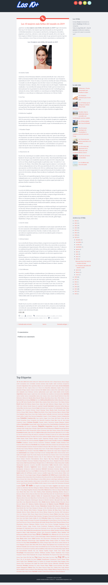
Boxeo (63, 404)
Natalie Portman (35, 508)
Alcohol (61, 388)
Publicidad (27, 531)
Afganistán (25, 388)
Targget (51, 553)
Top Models (28, 562)
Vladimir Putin (57, 570)
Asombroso (51, 396)
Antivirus (36, 394)
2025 (75, 223)
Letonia (18, 485)
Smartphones (50, 547)
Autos (38, 398)
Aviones (52, 398)
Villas (33, 570)
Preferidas (19, 529)
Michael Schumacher (25, 502)
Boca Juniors (43, 404)
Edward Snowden (51, 435)
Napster (28, 508)
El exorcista (24, 437)
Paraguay (45, 518)
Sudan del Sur (51, 551)
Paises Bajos (61, 516)
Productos (51, 529)
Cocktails (48, 416)
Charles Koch (53, 412)
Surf (18, 553)
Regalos (67, 533)
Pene (53, 520)
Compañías (39, 418)
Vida (64, 568)
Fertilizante (45, 449)
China (36, 414)
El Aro (62, 435)
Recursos (48, 533)
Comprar (53, 418)
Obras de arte (35, 514)
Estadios (54, 443)
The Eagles (60, 557)
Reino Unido (26, 535)
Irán (68, 471)
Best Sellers (55, 402)
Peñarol (63, 520)
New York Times (28, 510)
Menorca (19, 500)
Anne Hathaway (29, 394)
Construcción (31, 421)
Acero (28, 386)
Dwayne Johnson (57, 433)
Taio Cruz (35, 553)
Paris (59, 518)
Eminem (57, 439)
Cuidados (67, 424)
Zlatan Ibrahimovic (50, 574)
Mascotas (32, 496)
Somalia (24, 549)
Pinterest (24, 524)
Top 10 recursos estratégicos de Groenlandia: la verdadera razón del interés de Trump (80, 132)
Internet (44, 471)
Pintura (33, 524)
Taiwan (41, 553)
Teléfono (37, 555)
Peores (67, 520)
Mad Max (31, 490)
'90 (19, 384)
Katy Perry (33, 479)
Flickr (40, 451)
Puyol (52, 531)
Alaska (56, 388)
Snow (55, 547)
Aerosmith (19, 388)
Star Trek (50, 549)
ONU (61, 514)
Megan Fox (60, 498)
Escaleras (61, 441)
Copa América (39, 420)
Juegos (30, 477)
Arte (39, 396)
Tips (36, 560)
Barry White (58, 400)
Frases (25, 453)
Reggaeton (19, 535)
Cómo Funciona (32, 418)
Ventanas (31, 568)
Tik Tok (29, 560)
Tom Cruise (45, 560)
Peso (61, 522)
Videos (30, 570)
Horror (51, 463)
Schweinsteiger (32, 543)
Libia (33, 485)
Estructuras (41, 445)
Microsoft (57, 502)
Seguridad (42, 543)
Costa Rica (54, 423)
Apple (51, 394)
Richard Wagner (32, 537)
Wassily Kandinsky (29, 572)
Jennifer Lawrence (37, 475)
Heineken (28, 461)
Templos (53, 555)
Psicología (19, 531)
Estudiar (53, 445)
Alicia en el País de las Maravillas (41, 390)
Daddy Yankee (36, 427)
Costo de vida (61, 422)
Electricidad (66, 437)
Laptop (18, 483)
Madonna (47, 490)
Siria (31, 547)
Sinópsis (27, 547)
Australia (66, 396)
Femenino (24, 449)
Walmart (67, 570)
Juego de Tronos (24, 477)
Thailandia (32, 557)
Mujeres (21, 320)
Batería (24, 402)
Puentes (32, 531)
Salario (29, 541)
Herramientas (35, 461)
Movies (23, 506)
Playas (67, 524)
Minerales (28, 504)
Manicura (66, 490)
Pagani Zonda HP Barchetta (42, 516)
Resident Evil (65, 535)
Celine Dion (66, 410)
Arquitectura (34, 396)
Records (44, 533)
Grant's (57, 457)
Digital (38, 431)
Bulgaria (56, 406)
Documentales (33, 433)
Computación (65, 418)
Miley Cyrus (22, 504)
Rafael (58, 531)
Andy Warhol (61, 392)
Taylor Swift (65, 553)
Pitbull (54, 524)
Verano (42, 568)
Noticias (45, 512)
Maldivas (61, 490)
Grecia (61, 457)
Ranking (64, 531)
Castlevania (42, 410)
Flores (43, 451)
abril (77, 259)
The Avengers (39, 557)
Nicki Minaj (50, 510)
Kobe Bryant (66, 479)
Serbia (67, 543)
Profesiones (57, 529)
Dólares (39, 433)
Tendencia (58, 555)
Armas (25, 396)
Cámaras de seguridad (37, 408)
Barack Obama (40, 400)
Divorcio (25, 433)
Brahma (67, 404)
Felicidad (19, 449)
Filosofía (19, 451)
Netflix (21, 510)
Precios (67, 526)
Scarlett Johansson (22, 543)
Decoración (20, 429)
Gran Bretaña (44, 457)
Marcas (46, 492)
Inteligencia (20, 471)
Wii (63, 572)
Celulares (19, 412)
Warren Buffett (21, 572)
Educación (44, 435)
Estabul (50, 443)
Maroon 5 (66, 494)
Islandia (23, 473)
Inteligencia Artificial (29, 471)
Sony (36, 549)
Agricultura (34, 388)
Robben (24, 539)
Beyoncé (61, 402)
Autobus (22, 398)
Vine (37, 570)
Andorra (48, 392)
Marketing (55, 494)
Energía (51, 441)
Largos (22, 483)
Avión (48, 398)
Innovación (44, 469)
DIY (28, 433)
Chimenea (30, 414)
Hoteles (67, 463)
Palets (18, 518)
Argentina (20, 396)
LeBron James (36, 483)
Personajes (36, 522)
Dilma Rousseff (44, 431)
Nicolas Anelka (57, 510)
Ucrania (48, 564)
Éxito (67, 445)
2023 (51, 384)
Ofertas (41, 514)
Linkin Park (54, 485)
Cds (54, 410)
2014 (28, 384)
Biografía (29, 404)
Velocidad (61, 566)
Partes (67, 518)
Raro (18, 533)
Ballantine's (19, 400)
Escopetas (66, 441)
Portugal (55, 527)
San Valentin (60, 541)
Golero (67, 455)
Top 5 (18, 562)
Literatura (60, 485)
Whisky (50, 572)
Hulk (25, 465)
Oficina (45, 514)
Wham (36, 572)
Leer (48, 483)
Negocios (58, 508)
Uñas (59, 564)
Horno (47, 463)
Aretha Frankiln (65, 394)
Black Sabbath (35, 404)
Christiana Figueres (56, 414)
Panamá (22, 518)
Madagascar (36, 490)
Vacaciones (28, 566)
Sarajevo (67, 541)
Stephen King (62, 549)
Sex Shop (23, 545)
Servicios (19, 545)
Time (33, 560)
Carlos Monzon (65, 408)
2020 (46, 384)
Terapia (67, 555)
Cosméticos (48, 422)
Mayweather (50, 496)
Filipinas (63, 449)
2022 (75, 230)
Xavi (65, 572)
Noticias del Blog (53, 512)
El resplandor (40, 437)
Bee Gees (38, 402)
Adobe (55, 386)
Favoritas (67, 447)
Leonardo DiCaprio (64, 483)
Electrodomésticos (22, 439)
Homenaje (30, 463)
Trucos (63, 562)
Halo (54, 459)
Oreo (18, 516)
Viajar (46, 568)
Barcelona (48, 400)
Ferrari (35, 449)
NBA (53, 508)
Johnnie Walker (62, 475)
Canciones (50, 408)
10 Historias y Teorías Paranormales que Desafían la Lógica (84, 90)
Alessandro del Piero (22, 390)
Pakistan (67, 516)
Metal (41, 500)
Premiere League (26, 529)
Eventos (63, 445)
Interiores (38, 471)
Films (67, 449)
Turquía (35, 564)
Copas (45, 421)
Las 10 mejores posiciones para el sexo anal (85, 97)
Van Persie (40, 566)
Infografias (20, 469)
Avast (41, 398)
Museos (67, 506)
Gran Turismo (51, 457)
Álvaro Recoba (65, 390)
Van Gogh (34, 566)
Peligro (49, 520)
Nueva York (61, 512)
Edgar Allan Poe (32, 435)
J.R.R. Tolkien (47, 473)
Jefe (25, 475)
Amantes (28, 392)
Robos (37, 539)
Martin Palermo (26, 496)
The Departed (53, 557)
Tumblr (22, 564)
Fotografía (57, 451)
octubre (78, 244)
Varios (46, 566)
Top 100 (67, 560)
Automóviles (32, 398)
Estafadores (25, 445)
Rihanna (54, 537)
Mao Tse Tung (20, 492)
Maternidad (43, 496)
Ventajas (25, 568)
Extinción (19, 447)
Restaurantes (20, 537)
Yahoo (26, 574)
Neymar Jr (35, 510)
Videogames (24, 570)
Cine (67, 414)
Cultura (19, 427)
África (29, 388)
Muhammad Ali (43, 506)
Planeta (59, 525)
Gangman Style (65, 453)
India (51, 467)
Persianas (31, 522)
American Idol (38, 392)
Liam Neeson (24, 485)
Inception (32, 467)
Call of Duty (66, 406)
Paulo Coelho (32, 520)
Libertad (30, 485)
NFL (45, 510)
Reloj (43, 535)
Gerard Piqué (37, 455)
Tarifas (55, 553)
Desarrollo (55, 429)
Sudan (46, 551)
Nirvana (26, 512)
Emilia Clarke (51, 318)
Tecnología (20, 555)
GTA (18, 459)
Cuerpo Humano (59, 425)
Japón (18, 475)
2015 (31, 384)
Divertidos (19, 433)
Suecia (57, 551)
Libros (36, 485)
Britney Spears (32, 406)
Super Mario (65, 551)
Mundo (61, 506)
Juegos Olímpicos (37, 477)
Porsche (42, 526)
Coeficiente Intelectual (57, 416)
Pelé (40, 520)
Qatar (55, 531)
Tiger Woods (23, 560)
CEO (23, 412)
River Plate (19, 539)
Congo (18, 420)
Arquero (29, 396)
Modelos (53, 504)
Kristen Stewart (20, 481)
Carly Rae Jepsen (27, 410)
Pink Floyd (19, 524)
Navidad (49, 508)
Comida (26, 418)
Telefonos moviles (45, 555)
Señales (56, 543)
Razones (21, 533)
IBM (48, 465)
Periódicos (26, 522)
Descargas (62, 429)
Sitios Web (35, 547)
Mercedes (27, 500)
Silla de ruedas (58, 545)
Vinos (40, 570)
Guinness (36, 459)
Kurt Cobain (28, 481)
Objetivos (24, 514)
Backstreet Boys (63, 398)
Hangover (58, 459)
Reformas (62, 533)
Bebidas (33, 402)
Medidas (24, 498)
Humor (34, 465)
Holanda (66, 461)
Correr (28, 422)
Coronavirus (23, 422)
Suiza (60, 551)
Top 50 (22, 562)
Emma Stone (24, 441)
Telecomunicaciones (29, 555)
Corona (18, 422)
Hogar (61, 461)
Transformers (45, 562)
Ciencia (64, 414)
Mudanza (31, 506)
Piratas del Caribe (40, 525)
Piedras (65, 522)
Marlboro (61, 494)
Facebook (34, 447)
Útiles (22, 566)
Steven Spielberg (31, 551)
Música (19, 508)
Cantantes (57, 408)
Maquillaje (30, 492)
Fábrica (23, 447)
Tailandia (30, 553)
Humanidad (29, 465)
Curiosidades (25, 427)
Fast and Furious (60, 447)
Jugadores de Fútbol (48, 477)
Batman (28, 402)
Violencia (44, 570)
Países (56, 516)
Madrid (52, 490)
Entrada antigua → (63, 327)
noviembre (79, 242)
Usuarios (19, 566)
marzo (77, 270)
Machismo (25, 490)
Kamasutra (20, 479)
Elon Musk (33, 439)
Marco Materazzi (53, 492)
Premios (34, 529)
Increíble (38, 467)
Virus (48, 570)
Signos (50, 545)
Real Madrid (27, 533)
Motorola (19, 506)
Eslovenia (31, 443)
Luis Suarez (61, 488)
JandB (67, 473)
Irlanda (19, 473)
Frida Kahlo (36, 453)
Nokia (30, 512)
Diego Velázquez (33, 431)
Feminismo (30, 449)
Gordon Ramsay (37, 457)
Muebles (36, 506)
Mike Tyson (63, 502)
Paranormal (51, 518)
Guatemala (30, 459)
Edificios (38, 435)
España (41, 443)
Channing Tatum (44, 412)
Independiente (45, 467)
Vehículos (55, 566)
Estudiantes (47, 445)
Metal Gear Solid (47, 500)
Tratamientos (53, 562)
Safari (25, 541)
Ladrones (48, 481)
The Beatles (46, 557)
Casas (37, 410)
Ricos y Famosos (29, 320)
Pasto (18, 520)
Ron (58, 539)
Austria (18, 398)
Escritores (19, 443)
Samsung (53, 541)
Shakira (42, 545)
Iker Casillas (65, 465)
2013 (25, 384)
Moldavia (58, 504)
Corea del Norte (55, 421)
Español (46, 443)
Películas (44, 520)
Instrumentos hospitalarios (62, 469)
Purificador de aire (45, 531)
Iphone (62, 471)
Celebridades (58, 410)
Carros (34, 410)
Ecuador (25, 435)
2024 (75, 225)
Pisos (51, 525)
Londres (19, 488)
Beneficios (48, 402)
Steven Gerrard (22, 551)
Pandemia (30, 518)
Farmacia (54, 447)
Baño (34, 400)
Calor (21, 408)
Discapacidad (62, 431)
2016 (34, 384)
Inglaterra (34, 469)
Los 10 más (59, 318)
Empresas (45, 441)
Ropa (18, 541)
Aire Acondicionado (46, 388)
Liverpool (66, 485)
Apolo (47, 394)
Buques (60, 406)
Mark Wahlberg (38, 494)
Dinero (57, 431)
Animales (22, 394)
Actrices (38, 318)
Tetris (28, 557)
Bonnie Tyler (57, 404)
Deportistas (48, 429)
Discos (67, 431)
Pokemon (31, 527)
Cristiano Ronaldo (32, 425)
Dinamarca (51, 431)
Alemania (66, 388)
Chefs (67, 412)
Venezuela (19, 568)
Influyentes (66, 467)
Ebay (62, 433)
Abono (63, 384)
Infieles (61, 467)
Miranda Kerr (35, 504)
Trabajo (39, 562)
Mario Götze (30, 494)
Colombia (66, 416)
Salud (33, 541)
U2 (44, 564)
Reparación (48, 535)
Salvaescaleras (46, 541)
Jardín (22, 475)
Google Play (30, 457)
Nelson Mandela (65, 508)
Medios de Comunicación (43, 498)
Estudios (59, 445)
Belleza (43, 318)
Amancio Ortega (21, 392)
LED (46, 483)
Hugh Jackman (20, 465)
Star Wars (56, 549)
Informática (27, 469)
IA (45, 465)
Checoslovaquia (61, 412)
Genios (32, 455)
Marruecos (19, 496)
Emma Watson (33, 441)
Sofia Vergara (65, 547)
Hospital (56, 463)
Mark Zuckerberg (47, 494)
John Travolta (54, 475)
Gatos (28, 455)
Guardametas (23, 459)
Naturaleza (43, 508)
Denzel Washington (32, 429)
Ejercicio (58, 435)
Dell (25, 429)
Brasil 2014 (24, 406)
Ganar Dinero (57, 453)
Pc (37, 520)
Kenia (43, 479)
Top (56, 560)
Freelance (30, 453)
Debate (67, 427)
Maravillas (41, 492)
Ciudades (21, 416)
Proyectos (63, 529)
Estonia (31, 445)
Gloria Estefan (61, 455)
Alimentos (53, 390)
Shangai (46, 545)
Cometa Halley (20, 418)
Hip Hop (51, 461)
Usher (67, 564)
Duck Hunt (49, 433)
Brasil (18, 406)
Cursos (31, 427)
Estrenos (35, 445)
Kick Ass (51, 479)
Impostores (26, 467)
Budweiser (51, 406)
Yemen (30, 574)
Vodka (62, 570)
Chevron (19, 414)
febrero (78, 272)
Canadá (45, 408)
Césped (38, 412)
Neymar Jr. (41, 510)
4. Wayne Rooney (57, 384)
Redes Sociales (55, 533)
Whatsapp (41, 572)
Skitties (40, 547)
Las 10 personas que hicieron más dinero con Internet (85, 141)
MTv (27, 506)
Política (37, 527)
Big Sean (19, 404)
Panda (26, 518)
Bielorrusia (66, 402)
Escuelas (24, 443)
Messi (32, 500)
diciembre (78, 240)
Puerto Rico (38, 531)
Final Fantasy (24, 451)
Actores (38, 386)
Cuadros (46, 424)
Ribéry (26, 537)
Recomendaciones (36, 533)
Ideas (56, 465)
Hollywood (19, 463)
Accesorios (23, 386)
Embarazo (45, 439)
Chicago (23, 414)
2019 (43, 384)
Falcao (39, 447)
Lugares (55, 488)
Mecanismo (66, 496)
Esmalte (36, 443)
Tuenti (18, 564)
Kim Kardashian (58, 479)
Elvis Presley (39, 439)
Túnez (25, 564)
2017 (37, 384)
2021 (48, 384)
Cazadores (50, 410)
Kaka (68, 477)
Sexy (38, 545)
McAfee (61, 496)
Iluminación (20, 467)
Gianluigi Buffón (50, 455)
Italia (36, 473)
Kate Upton (26, 479)
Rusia (21, 541)
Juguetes (57, 477)
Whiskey (46, 572)
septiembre (79, 247)
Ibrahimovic (52, 465)
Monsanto (63, 504)
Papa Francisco (38, 518)
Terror (24, 557)
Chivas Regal (48, 414)
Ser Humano (62, 543)
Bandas (31, 400)
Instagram (51, 469)
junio (77, 254)
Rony (60, 539)
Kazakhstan (39, 479)
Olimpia (50, 514)
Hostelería (61, 463)
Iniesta (39, 469)
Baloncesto (25, 400)
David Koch (62, 427)
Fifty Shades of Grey (56, 449)
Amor (44, 392)
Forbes (52, 451)
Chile (26, 414)
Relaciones (33, 535)
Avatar (45, 398)
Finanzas (30, 451)
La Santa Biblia (42, 481)
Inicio (44, 327)
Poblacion (26, 526)
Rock (40, 539)
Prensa (38, 529)
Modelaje (48, 504)
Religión (39, 535)
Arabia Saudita (56, 394)
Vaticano (50, 566)
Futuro (45, 453)
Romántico (54, 539)
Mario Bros (23, 494)
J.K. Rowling (41, 473)
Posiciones (62, 527)
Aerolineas (59, 386)
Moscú (67, 504)
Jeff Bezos (29, 475)
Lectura (42, 483)
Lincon (49, 485)
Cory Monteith (40, 422)
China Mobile (41, 414)
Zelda (44, 574)
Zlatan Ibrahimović (60, 574)
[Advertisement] (82, 59)
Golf (21, 457)
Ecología (66, 433)
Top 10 (45, 320)
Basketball (19, 402)
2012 (22, 384)
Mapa (25, 492)
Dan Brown (44, 427)
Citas (18, 416)
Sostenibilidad (42, 549)
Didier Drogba (25, 431)
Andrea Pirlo (54, 392)
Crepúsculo (19, 424)
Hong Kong (42, 463)
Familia (43, 447)
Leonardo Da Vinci (54, 483)
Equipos (56, 441)
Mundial (56, 506)
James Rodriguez (62, 473)
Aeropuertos (66, 386)
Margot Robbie (61, 492)
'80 (17, 384)
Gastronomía (23, 455)
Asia (47, 396)
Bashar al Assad (65, 400)
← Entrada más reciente (24, 327)
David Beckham (54, 427)
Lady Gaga (54, 481)
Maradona (35, 492)
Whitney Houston (57, 572)
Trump (67, 562)
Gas (17, 455)
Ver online (37, 568)
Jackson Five (54, 473)
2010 (75, 293)
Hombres (24, 463)
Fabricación (28, 447)
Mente (23, 500)
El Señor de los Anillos (56, 437)
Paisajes (51, 516)
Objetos (29, 514)
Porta (46, 526)
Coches (40, 416)
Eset (27, 443)
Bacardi (56, 398)
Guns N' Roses (43, 459)
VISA (52, 570)
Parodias (63, 518)
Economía (20, 435)
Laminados (66, 481)
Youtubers (40, 574)
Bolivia (52, 404)
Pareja (56, 518)
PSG (68, 529)
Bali (68, 398)
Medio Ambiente (31, 498)
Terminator (19, 557)
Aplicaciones (42, 394)
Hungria (39, 465)
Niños (21, 512)
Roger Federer (46, 539)
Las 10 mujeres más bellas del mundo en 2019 (42, 25)
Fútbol (41, 453)
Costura (67, 422)
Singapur (22, 547)
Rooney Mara (65, 539)
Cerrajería (27, 412)
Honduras (36, 463)
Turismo (30, 564)
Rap (68, 531)
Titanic (40, 560)
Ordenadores (66, 514)
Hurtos (43, 465)
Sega (37, 543)
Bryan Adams (39, 406)
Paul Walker (26, 520)
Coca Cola (35, 416)
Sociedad (60, 547)
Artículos (43, 396)
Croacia (41, 425)
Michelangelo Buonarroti (37, 502)
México (53, 500)
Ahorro (39, 388)
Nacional (24, 508)
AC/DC (18, 386)
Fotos (62, 451)
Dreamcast (43, 433)
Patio (21, 520)
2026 (75, 220)
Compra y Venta (47, 418)
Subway (37, 551)
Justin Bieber (62, 477)
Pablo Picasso (31, 516)
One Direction (55, 514)
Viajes (51, 568)
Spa (47, 549)
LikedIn (41, 485)
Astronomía (57, 396)
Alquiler (59, 390)
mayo (77, 256)
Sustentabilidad (23, 553)
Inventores (51, 471)
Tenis (63, 555)
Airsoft (53, 388)
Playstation (20, 527)
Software (19, 549)
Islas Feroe (28, 473)
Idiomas (60, 465)
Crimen (24, 424)
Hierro (41, 461)
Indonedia (55, 467)
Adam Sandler (49, 386)
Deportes (41, 429)
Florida (47, 451)
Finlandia (36, 451)
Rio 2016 (59, 537)
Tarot (59, 553)
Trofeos (59, 562)
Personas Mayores (52, 522)
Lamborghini (60, 481)
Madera (42, 490)
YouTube (34, 574)
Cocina (44, 416)
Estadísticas (60, 443)
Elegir (28, 439)
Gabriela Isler (50, 453)
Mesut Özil (36, 500)
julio (77, 251)
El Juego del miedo (32, 437)
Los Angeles (36, 488)
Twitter (41, 564)
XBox (23, 574)
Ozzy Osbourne (23, 516)
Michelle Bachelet (49, 502)
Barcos (52, 400)
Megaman (53, 498)
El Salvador (47, 437)
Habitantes (50, 459)
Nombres (34, 512)
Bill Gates (24, 404)
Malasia (56, 490)
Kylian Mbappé (34, 481)
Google (24, 457)
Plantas (63, 525)
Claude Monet (28, 416)
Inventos (56, 471)
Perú (59, 522)
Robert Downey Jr (31, 539)
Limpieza (45, 485)
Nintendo (63, 510)
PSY (24, 531)
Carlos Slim (20, 410)
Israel (32, 473)
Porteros (50, 526)
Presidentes (44, 529)
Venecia (67, 566)
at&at (61, 396)
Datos (48, 427)
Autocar (27, 398)
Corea (49, 420)
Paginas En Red (45, 582)
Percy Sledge (20, 522)
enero (77, 274)
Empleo (40, 441)
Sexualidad (33, 545)
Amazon (33, 392)
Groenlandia (66, 457)
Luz (22, 490)
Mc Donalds (56, 496)
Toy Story (33, 562)
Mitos (40, 504)
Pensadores (57, 520)
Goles (18, 457)
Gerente (43, 455)
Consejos (23, 420)
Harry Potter (65, 459)
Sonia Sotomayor (31, 549)
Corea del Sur (65, 421)
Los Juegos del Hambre (46, 488)
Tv (38, 564)
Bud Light (45, 406)
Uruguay (63, 564)
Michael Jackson (60, 500)
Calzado (29, 408)
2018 (40, 384)
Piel (68, 522)
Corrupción (33, 422)
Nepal (18, 510)
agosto (78, 249)
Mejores (66, 498)
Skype (44, 547)
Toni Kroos (52, 560)
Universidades (54, 564)
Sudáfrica (42, 551)
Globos (56, 455)
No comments (54, 320)
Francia (21, 453)
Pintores (29, 524)
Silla (53, 545)
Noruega (40, 512)
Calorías (25, 408)
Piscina (48, 525)
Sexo (28, 545)
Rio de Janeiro (65, 537)
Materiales (37, 496)
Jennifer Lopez (47, 475)
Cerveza (33, 412)
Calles (18, 408)
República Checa (56, 535)
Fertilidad (39, 449)
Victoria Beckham (57, 568)
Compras (59, 418)
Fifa (49, 449)
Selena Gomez (38, 320)
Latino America (28, 483)
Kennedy (47, 479)
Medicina (19, 498)
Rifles (50, 537)
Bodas (48, 404)
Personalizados (44, 522)
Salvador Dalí (39, 541)
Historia (57, 461)
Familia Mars (48, 447)
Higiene (46, 461)
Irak (65, 471)
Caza (47, 410)
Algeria (30, 390)
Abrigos (67, 384)
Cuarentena (51, 424)
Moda (43, 504)
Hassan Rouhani (21, 461)
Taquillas (46, 553)
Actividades (32, 386)
